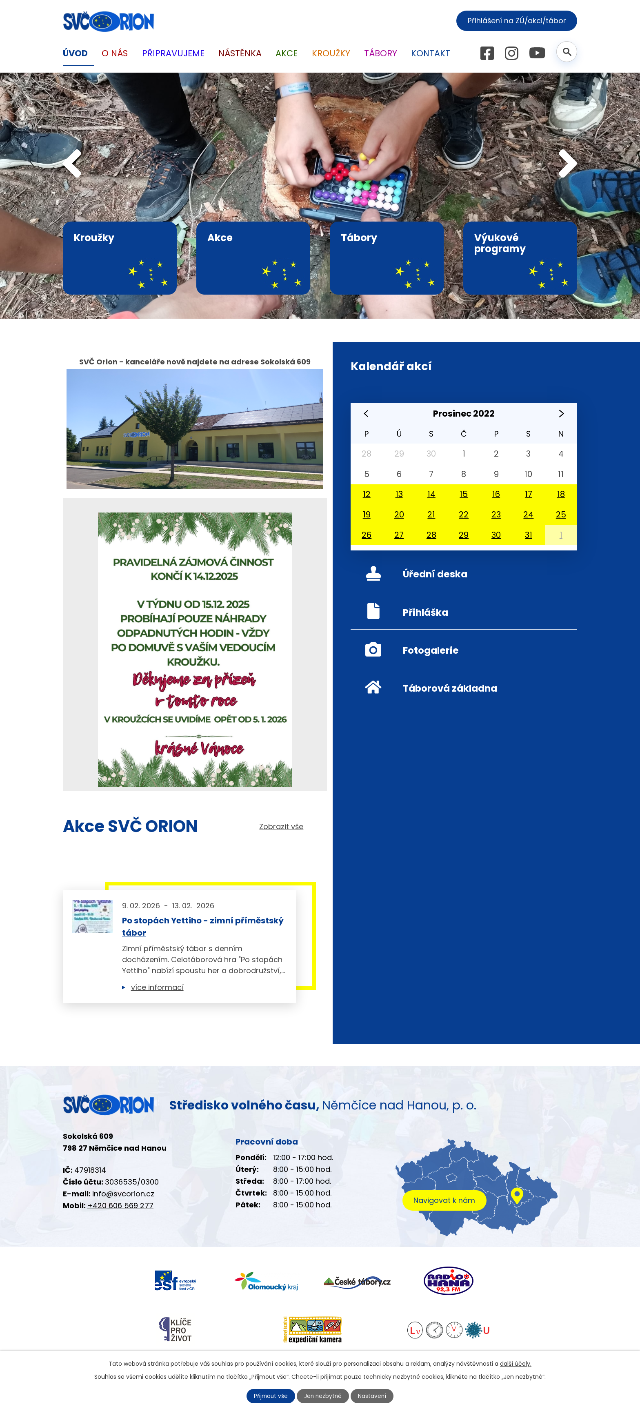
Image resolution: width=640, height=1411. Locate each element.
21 (431, 514)
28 (431, 535)
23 (496, 514)
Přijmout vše (270, 1396)
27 (399, 535)
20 (399, 514)
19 (367, 514)
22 (464, 514)
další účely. (515, 1363)
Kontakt (430, 53)
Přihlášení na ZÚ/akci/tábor (514, 21)
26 (366, 535)
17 (528, 494)
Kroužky (331, 53)
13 (399, 494)
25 (561, 514)
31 (528, 535)
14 (431, 494)
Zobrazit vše (281, 827)
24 (528, 514)
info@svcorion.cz (123, 1196)
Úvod (75, 53)
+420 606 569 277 (120, 1208)
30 (496, 535)
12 (367, 494)
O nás (115, 53)
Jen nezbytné (323, 1396)
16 (496, 494)
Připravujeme (173, 53)
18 (561, 494)
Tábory (380, 53)
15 (464, 494)
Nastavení (373, 1396)
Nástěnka (240, 53)
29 (464, 535)
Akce (287, 53)
